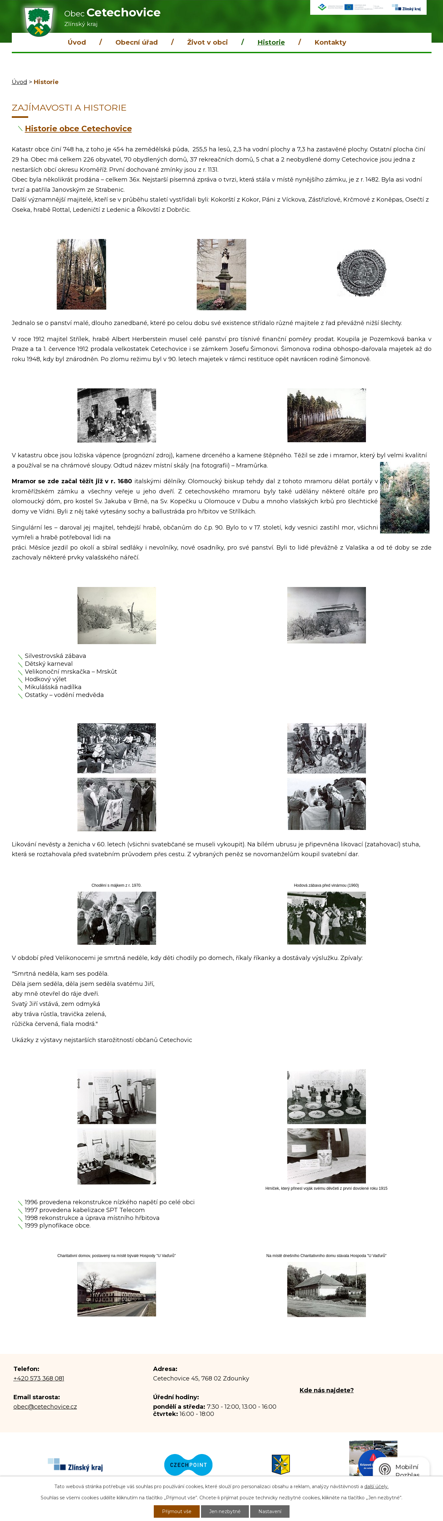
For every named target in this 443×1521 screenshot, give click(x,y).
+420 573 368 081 (38, 1378)
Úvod (77, 42)
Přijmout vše (176, 1511)
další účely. (376, 1486)
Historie (271, 42)
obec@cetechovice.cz (45, 1406)
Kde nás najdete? (327, 1390)
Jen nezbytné (225, 1511)
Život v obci (207, 42)
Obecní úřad (136, 42)
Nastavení (269, 1511)
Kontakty (330, 42)
